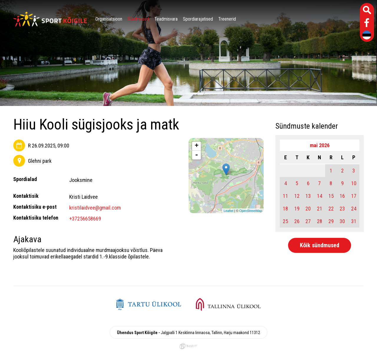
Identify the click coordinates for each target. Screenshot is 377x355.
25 (285, 221)
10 (353, 183)
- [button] (196, 155)
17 (353, 196)
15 (331, 196)
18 (285, 208)
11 (285, 196)
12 (297, 196)
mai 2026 (320, 145)
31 (353, 221)
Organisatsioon (108, 19)
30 (342, 221)
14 (319, 196)
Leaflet (228, 211)
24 (353, 208)
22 (331, 208)
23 (342, 208)
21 (319, 208)
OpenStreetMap (250, 211)
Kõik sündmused (319, 245)
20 (308, 208)
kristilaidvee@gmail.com (95, 208)
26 (297, 221)
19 (297, 208)
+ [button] (197, 146)
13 (308, 196)
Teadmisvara (166, 19)
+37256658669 (85, 218)
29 (331, 221)
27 (308, 221)
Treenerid (227, 19)
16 (342, 196)
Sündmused (138, 19)
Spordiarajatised (198, 19)
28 (319, 221)
